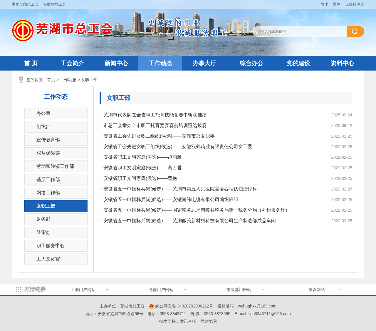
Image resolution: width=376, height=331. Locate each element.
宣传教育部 (48, 139)
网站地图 (208, 321)
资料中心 (342, 63)
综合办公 (251, 63)
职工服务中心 (50, 245)
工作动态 (160, 63)
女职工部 (89, 79)
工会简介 (72, 63)
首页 (51, 79)
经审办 (43, 232)
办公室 (43, 113)
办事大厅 (204, 63)
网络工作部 (48, 192)
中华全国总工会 (25, 4)
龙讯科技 (188, 321)
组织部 (43, 126)
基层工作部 (48, 179)
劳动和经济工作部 (55, 166)
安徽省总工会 (54, 4)
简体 (324, 4)
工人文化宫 (48, 258)
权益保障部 (48, 153)
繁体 (336, 4)
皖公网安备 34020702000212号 (181, 306)
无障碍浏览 (354, 4)
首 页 (31, 63)
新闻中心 (116, 63)
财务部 (43, 219)
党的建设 (298, 63)
